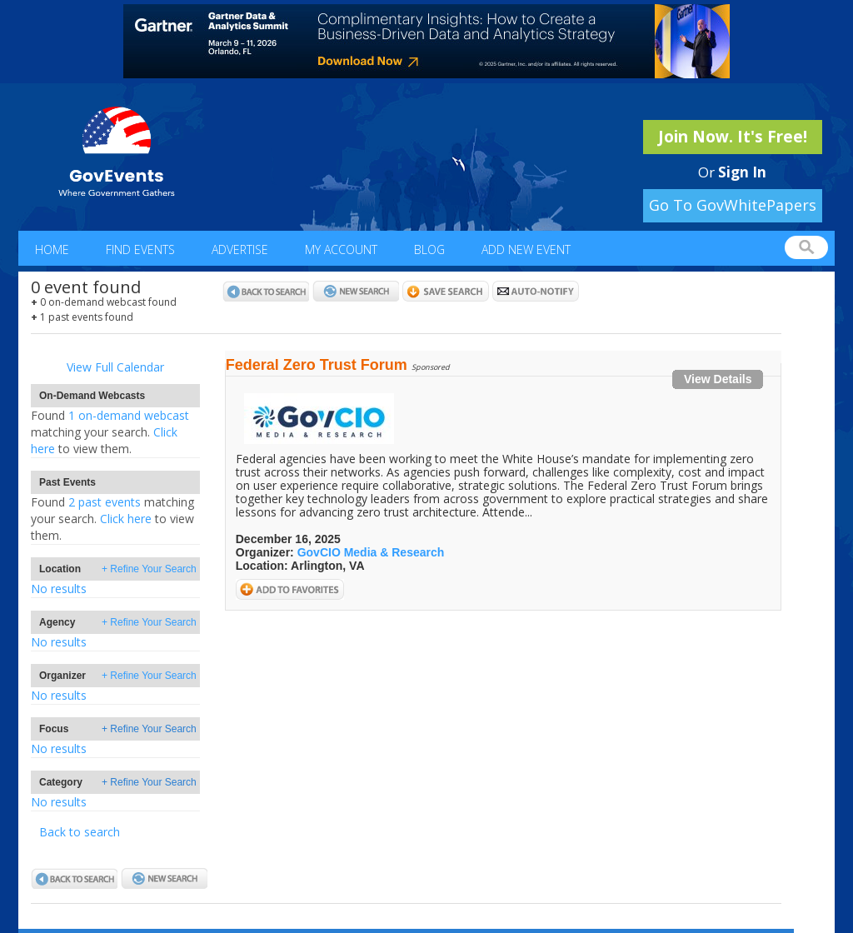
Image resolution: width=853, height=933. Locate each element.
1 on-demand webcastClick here (110, 432)
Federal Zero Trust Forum (316, 365)
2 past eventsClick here (112, 518)
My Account (341, 249)
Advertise (240, 249)
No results (59, 588)
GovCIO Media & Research (371, 552)
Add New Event (526, 249)
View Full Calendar (115, 367)
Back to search (79, 832)
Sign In (742, 172)
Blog (429, 249)
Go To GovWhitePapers (732, 205)
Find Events (140, 249)
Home (52, 249)
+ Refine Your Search (149, 569)
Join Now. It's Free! (732, 136)
